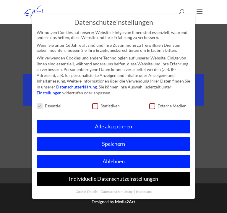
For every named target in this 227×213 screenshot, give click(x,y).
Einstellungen (49, 92)
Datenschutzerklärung (76, 86)
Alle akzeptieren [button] (113, 126)
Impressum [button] (144, 191)
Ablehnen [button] (114, 161)
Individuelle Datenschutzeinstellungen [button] (113, 179)
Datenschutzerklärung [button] (117, 191)
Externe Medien (168, 105)
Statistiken (106, 105)
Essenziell (50, 105)
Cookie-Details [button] (87, 191)
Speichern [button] (113, 144)
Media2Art (125, 201)
